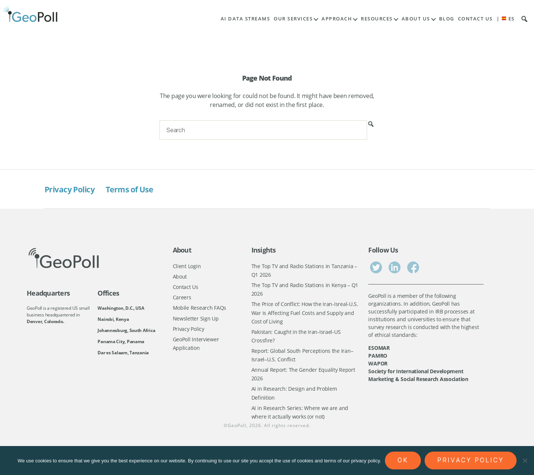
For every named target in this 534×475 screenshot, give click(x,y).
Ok (403, 460)
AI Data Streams (245, 19)
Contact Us (475, 19)
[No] (524, 460)
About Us (416, 19)
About (180, 277)
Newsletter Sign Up (196, 321)
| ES (506, 19)
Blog (446, 19)
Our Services (293, 19)
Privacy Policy (73, 189)
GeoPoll (237, 434)
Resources (377, 19)
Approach (337, 19)
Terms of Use (140, 189)
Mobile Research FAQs (200, 309)
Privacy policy (470, 460)
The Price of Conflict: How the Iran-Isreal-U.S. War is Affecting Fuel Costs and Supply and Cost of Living (304, 315)
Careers (182, 299)
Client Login (187, 266)
